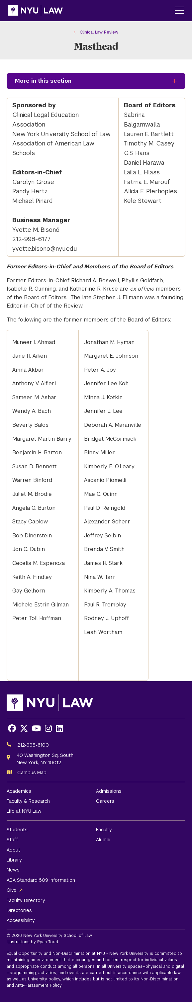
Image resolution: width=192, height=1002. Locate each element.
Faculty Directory (26, 900)
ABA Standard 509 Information (41, 880)
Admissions (109, 791)
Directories (19, 910)
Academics (19, 791)
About (13, 850)
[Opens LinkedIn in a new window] (59, 728)
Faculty (104, 830)
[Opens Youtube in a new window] (36, 728)
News (13, 870)
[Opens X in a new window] (24, 728)
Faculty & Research (28, 801)
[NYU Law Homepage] (35, 10)
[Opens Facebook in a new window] (12, 728)
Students (17, 830)
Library (14, 860)
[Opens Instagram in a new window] (48, 728)
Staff (12, 840)
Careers (105, 801)
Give (12, 890)
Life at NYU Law (24, 811)
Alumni (103, 840)
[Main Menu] (179, 11)
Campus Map (32, 772)
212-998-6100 (33, 745)
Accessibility (21, 920)
